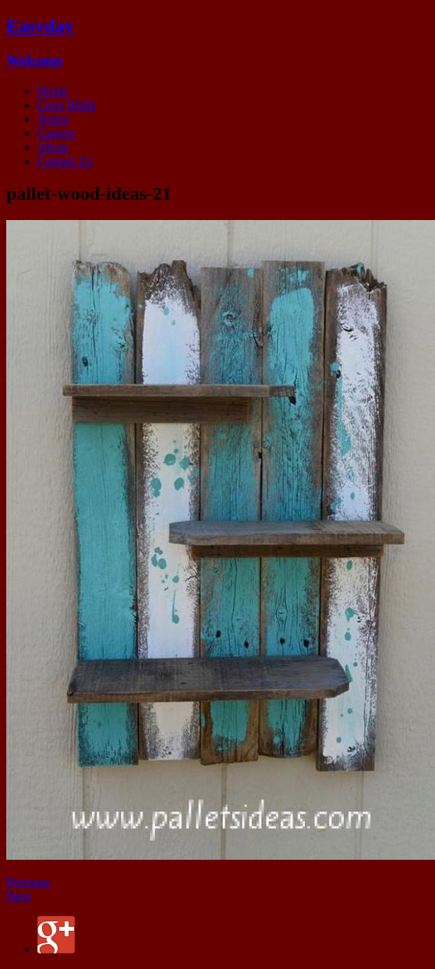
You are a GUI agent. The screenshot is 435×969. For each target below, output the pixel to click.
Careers (56, 133)
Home (52, 91)
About (53, 147)
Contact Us (65, 161)
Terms (53, 119)
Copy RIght (66, 105)
